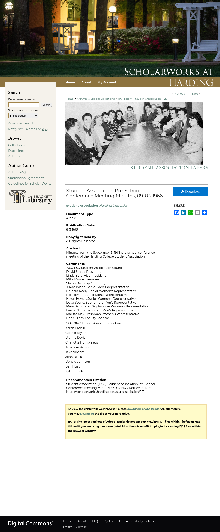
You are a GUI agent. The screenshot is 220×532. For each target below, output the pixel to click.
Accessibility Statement (142, 521)
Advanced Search (21, 123)
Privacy (67, 526)
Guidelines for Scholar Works (29, 183)
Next (195, 93)
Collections (16, 145)
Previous (179, 93)
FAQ (95, 521)
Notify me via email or (28, 129)
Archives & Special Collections (96, 98)
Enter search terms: (21, 99)
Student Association (148, 98)
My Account (112, 521)
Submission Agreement (26, 178)
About (82, 521)
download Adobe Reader (144, 409)
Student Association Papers (169, 167)
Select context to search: (25, 110)
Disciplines (16, 151)
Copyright (81, 526)
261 (166, 98)
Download (191, 191)
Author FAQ (17, 172)
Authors (14, 156)
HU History (125, 98)
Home (69, 98)
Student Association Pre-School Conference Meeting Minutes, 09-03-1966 (114, 193)
